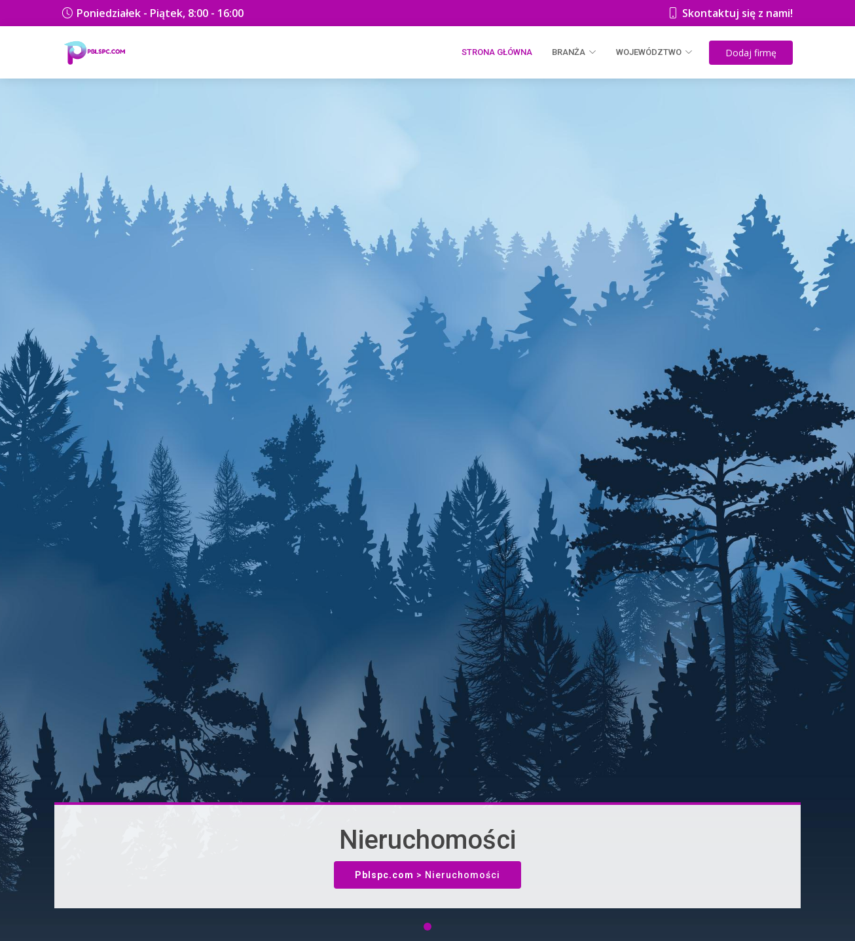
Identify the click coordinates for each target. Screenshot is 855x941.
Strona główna (497, 52)
